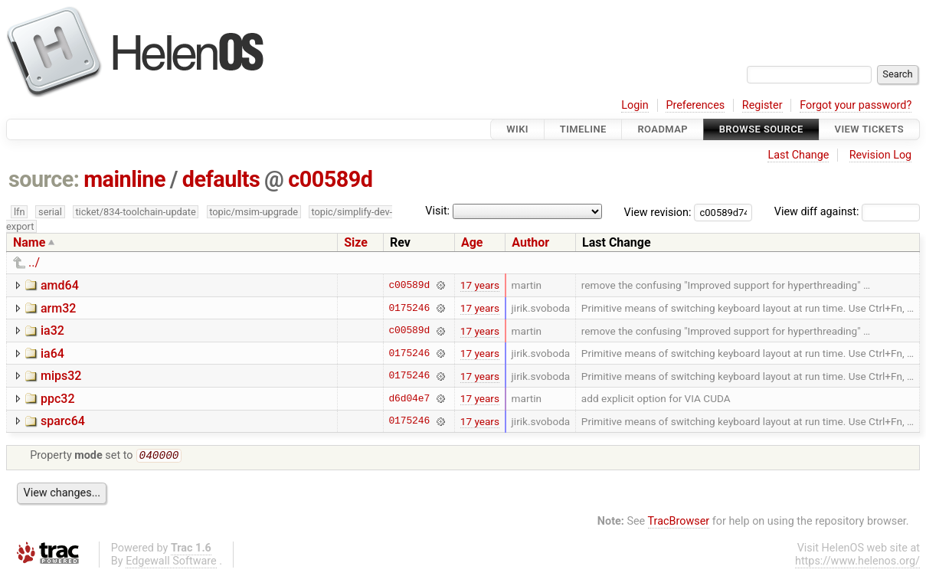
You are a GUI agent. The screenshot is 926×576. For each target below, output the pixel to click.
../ (34, 262)
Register (762, 105)
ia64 (52, 353)
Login (635, 105)
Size (356, 242)
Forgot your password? (855, 105)
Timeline (583, 129)
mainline (124, 179)
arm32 (58, 308)
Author (530, 242)
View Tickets (869, 129)
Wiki (517, 129)
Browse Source (761, 129)
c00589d (330, 179)
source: (44, 179)
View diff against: (847, 211)
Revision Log (880, 155)
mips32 (61, 375)
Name (29, 242)
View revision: (658, 211)
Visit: (437, 211)
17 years (479, 285)
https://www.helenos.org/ (857, 562)
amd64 (60, 285)
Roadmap (662, 129)
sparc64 (63, 421)
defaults (221, 179)
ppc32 (58, 398)
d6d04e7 (409, 398)
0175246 (409, 308)
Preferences (695, 105)
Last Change (798, 155)
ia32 (52, 330)
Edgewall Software (171, 562)
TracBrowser (679, 522)
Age (472, 242)
